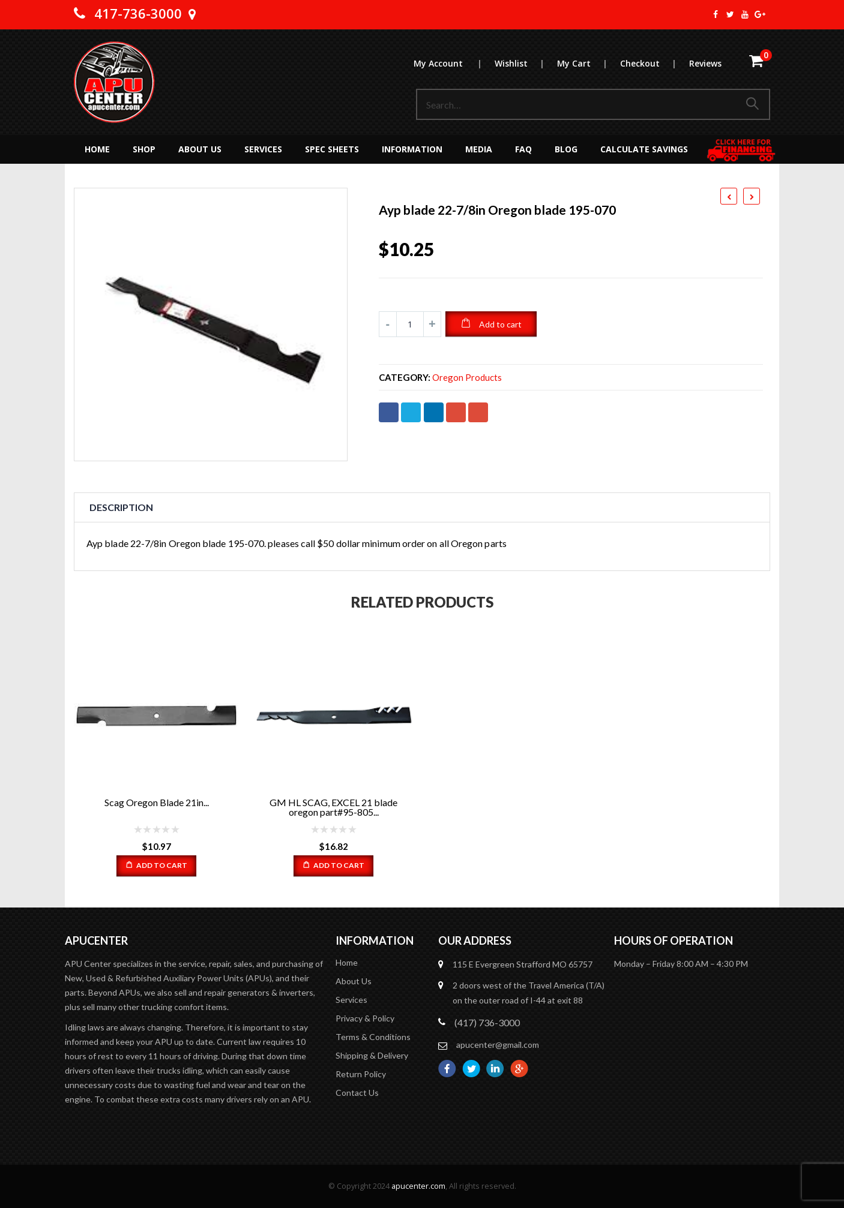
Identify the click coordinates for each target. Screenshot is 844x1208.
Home (97, 149)
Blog (566, 149)
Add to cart (500, 324)
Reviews (705, 63)
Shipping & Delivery (372, 1055)
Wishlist (525, 63)
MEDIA (478, 149)
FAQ (523, 149)
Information (412, 149)
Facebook (389, 412)
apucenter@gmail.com (497, 1044)
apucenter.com (418, 1186)
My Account (453, 63)
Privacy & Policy (365, 1018)
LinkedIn (434, 412)
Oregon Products (467, 377)
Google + (456, 412)
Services (263, 149)
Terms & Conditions (373, 1037)
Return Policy (361, 1074)
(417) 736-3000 (487, 1022)
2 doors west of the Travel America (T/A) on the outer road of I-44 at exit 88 (528, 992)
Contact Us (357, 1092)
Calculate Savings (644, 149)
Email (478, 412)
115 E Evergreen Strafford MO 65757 (522, 964)
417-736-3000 (138, 13)
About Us (200, 149)
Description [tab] (121, 507)
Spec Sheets (332, 149)
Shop (144, 149)
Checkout (654, 63)
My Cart (588, 63)
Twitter (411, 412)
